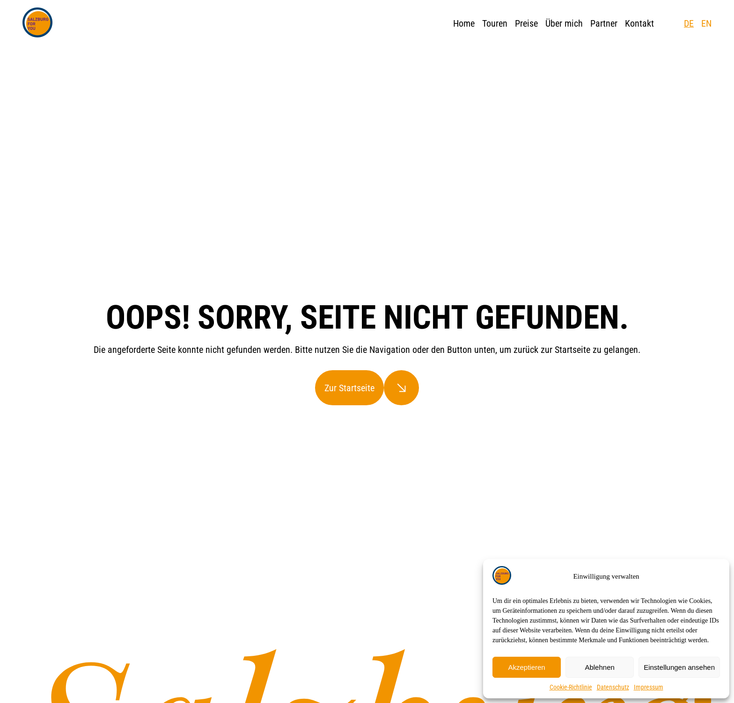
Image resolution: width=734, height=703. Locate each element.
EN (706, 23)
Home (464, 23)
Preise (526, 23)
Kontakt (639, 23)
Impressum (648, 687)
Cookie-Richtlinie (571, 687)
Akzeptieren (526, 667)
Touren (494, 23)
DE (689, 23)
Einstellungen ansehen (679, 667)
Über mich (564, 23)
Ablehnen (599, 667)
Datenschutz (613, 687)
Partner (603, 23)
